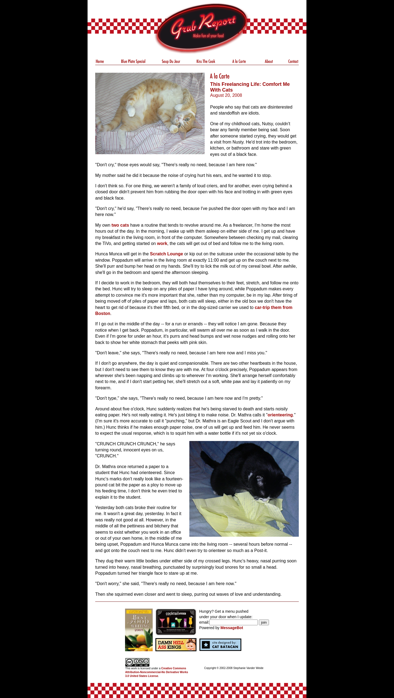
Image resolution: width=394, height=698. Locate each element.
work (162, 243)
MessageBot (232, 628)
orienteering (280, 415)
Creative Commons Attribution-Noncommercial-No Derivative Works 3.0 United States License (156, 672)
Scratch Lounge (166, 254)
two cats (120, 225)
